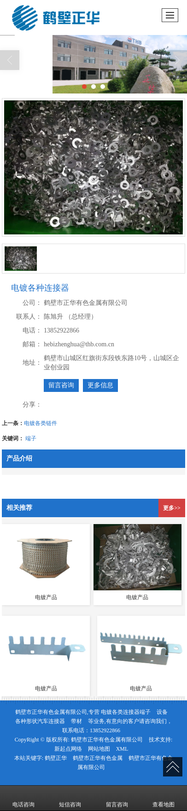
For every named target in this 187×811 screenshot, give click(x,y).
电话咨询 (23, 798)
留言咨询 (61, 385)
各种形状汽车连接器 (40, 721)
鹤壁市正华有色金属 (98, 758)
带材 (76, 721)
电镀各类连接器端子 (126, 712)
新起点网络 (68, 749)
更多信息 (100, 385)
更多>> (172, 508)
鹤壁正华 (56, 758)
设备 (162, 712)
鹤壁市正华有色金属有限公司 (107, 739)
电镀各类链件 (40, 423)
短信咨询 (70, 798)
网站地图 (99, 749)
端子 (30, 438)
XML (122, 749)
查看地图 (163, 798)
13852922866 (105, 730)
